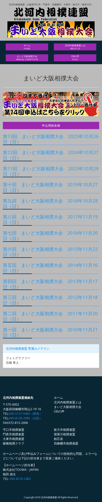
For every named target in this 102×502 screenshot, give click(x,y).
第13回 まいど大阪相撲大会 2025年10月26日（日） (51, 139)
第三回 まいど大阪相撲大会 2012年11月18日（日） (50, 300)
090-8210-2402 (20, 479)
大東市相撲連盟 (13, 439)
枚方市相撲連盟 (64, 430)
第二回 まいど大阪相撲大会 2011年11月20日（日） (50, 316)
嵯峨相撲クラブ (13, 443)
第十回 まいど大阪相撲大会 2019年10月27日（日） (50, 187)
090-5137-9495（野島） (25, 414)
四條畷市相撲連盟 (66, 443)
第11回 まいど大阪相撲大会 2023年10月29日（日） (51, 171)
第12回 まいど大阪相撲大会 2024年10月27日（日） (51, 155)
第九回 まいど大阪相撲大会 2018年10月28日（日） (50, 203)
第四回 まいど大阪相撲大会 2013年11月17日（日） (50, 284)
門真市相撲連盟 (13, 434)
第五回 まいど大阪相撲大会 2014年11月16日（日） (50, 268)
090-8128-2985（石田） (25, 418)
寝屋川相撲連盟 (64, 434)
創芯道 (58, 439)
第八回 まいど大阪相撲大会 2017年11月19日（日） (50, 219)
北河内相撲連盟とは (75, 47)
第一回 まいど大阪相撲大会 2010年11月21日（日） (50, 332)
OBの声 (75, 58)
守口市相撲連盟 (13, 430)
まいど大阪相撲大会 (27, 58)
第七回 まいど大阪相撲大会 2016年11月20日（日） (50, 235)
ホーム (27, 47)
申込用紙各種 (51, 125)
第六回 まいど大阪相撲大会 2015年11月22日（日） (50, 252)
